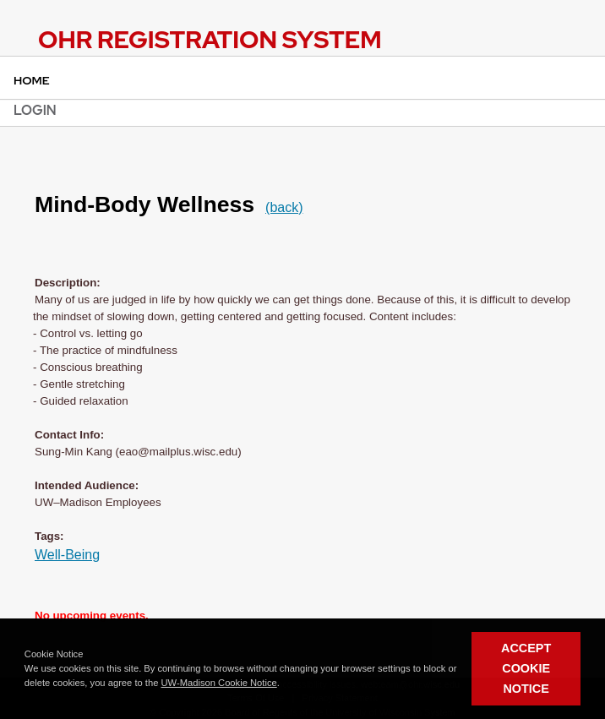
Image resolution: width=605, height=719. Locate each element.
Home (32, 80)
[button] (284, 683)
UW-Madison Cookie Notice (219, 683)
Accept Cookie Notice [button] (526, 668)
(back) (283, 207)
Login (35, 110)
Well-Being (67, 554)
